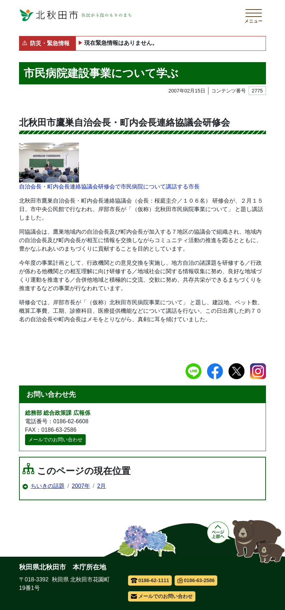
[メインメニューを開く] (253, 15)
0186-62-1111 (150, 580)
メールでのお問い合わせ (55, 439)
